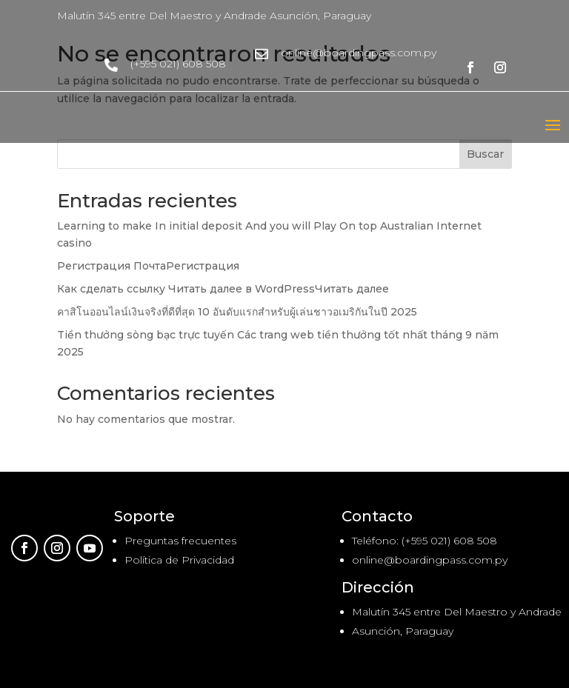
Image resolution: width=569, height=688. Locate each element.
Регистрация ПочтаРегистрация (148, 266)
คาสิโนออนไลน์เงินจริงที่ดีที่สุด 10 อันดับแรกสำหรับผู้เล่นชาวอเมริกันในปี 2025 (237, 311)
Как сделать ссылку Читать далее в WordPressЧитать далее (223, 288)
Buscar (485, 154)
